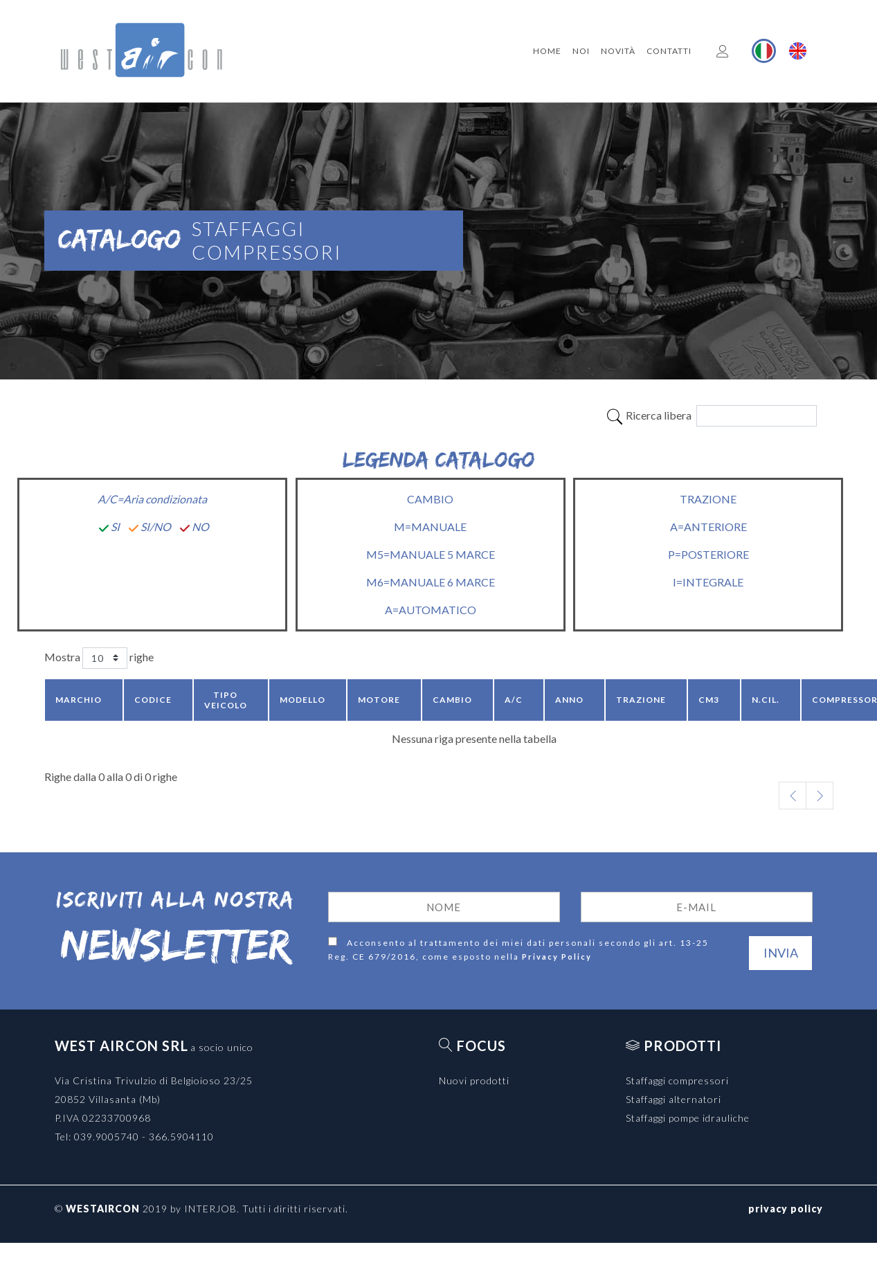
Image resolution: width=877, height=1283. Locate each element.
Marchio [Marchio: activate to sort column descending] (78, 699)
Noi (581, 51)
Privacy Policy (557, 956)
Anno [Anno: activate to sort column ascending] (569, 699)
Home (547, 51)
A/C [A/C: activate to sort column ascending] (514, 699)
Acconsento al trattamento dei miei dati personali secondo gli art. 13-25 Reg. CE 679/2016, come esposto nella (518, 950)
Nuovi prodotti (474, 1080)
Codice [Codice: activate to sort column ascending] (153, 699)
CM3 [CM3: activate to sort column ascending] (708, 699)
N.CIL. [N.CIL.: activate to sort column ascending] (765, 699)
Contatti (669, 51)
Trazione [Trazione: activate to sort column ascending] (641, 699)
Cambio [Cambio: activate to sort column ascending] (452, 699)
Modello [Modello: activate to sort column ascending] (302, 699)
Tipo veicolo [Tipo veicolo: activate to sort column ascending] (225, 700)
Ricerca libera (711, 416)
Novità (618, 51)
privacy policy (785, 1208)
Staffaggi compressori (677, 1080)
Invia (780, 952)
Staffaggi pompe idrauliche (688, 1118)
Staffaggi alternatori (673, 1099)
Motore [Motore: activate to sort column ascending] (379, 699)
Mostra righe (99, 658)
